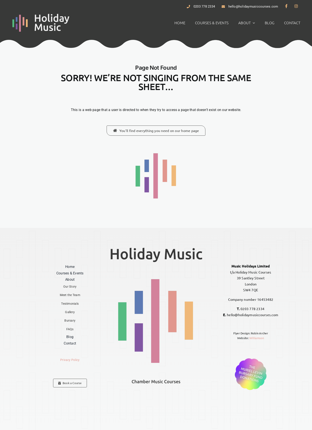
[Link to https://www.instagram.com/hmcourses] (296, 6)
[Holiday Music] (41, 14)
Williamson (256, 338)
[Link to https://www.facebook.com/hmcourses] (286, 6)
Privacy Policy (70, 360)
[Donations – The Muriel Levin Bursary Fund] (250, 358)
